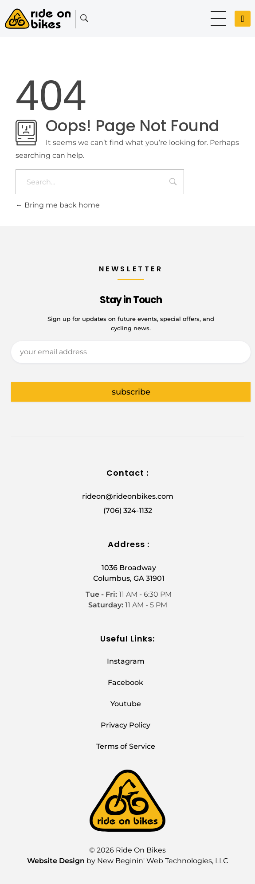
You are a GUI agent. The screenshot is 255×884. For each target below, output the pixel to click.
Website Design (56, 861)
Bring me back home (58, 205)
